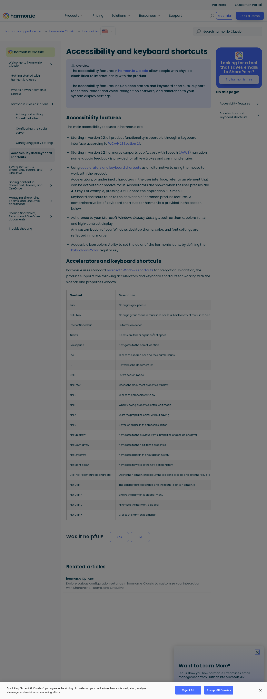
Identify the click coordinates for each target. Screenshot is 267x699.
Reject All (188, 690)
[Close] (260, 690)
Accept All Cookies (219, 690)
